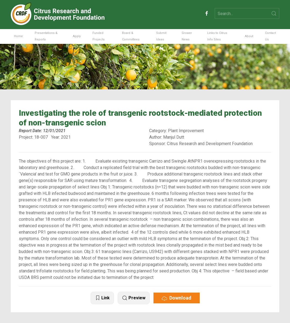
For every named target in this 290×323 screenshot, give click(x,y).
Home (18, 36)
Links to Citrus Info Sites (217, 36)
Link (102, 298)
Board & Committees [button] (130, 36)
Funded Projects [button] (98, 36)
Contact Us (270, 36)
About (249, 36)
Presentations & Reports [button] (46, 36)
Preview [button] (133, 298)
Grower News (187, 36)
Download (176, 298)
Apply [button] (77, 36)
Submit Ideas (161, 36)
